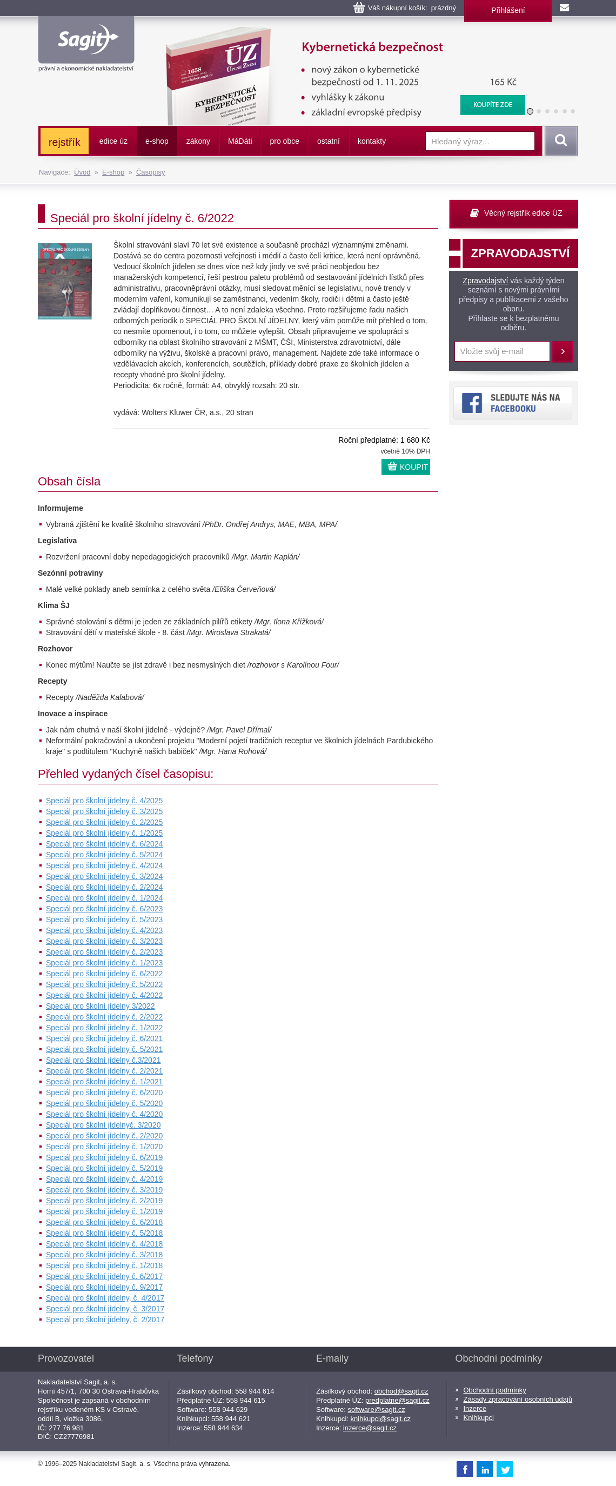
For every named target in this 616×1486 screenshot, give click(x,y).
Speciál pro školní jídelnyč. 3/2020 (103, 1125)
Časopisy (150, 172)
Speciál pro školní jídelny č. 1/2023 (104, 962)
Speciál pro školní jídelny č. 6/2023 (104, 908)
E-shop (113, 172)
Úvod (82, 172)
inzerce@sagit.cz (370, 1428)
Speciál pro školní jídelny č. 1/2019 (104, 1211)
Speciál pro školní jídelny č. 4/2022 (104, 995)
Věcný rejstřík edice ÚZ (523, 213)
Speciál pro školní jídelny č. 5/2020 (104, 1103)
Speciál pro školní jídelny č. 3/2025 (104, 811)
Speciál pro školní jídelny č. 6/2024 (104, 843)
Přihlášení (508, 10)
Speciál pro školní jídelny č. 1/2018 (104, 1265)
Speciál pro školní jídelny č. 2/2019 (104, 1200)
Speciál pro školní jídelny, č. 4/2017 (105, 1298)
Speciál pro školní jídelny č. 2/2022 (104, 1016)
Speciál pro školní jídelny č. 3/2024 (104, 876)
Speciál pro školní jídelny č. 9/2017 (104, 1287)
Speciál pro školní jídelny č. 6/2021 (104, 1038)
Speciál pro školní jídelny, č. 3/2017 (105, 1308)
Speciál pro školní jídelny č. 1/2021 (104, 1081)
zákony (198, 141)
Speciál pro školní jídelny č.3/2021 (103, 1060)
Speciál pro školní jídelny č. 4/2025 (104, 800)
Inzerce (475, 1408)
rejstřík (65, 142)
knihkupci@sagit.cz (381, 1419)
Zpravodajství (485, 280)
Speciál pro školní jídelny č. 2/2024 (104, 887)
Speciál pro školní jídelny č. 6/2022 (104, 973)
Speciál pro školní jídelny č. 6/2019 (104, 1157)
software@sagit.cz (376, 1409)
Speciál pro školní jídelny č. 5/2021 (104, 1049)
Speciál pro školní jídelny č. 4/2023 (104, 930)
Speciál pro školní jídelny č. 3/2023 (104, 941)
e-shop (157, 141)
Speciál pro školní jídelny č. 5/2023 (104, 919)
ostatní (328, 141)
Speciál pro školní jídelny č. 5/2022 (104, 984)
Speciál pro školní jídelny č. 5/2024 (104, 854)
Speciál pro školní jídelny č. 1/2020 (104, 1146)
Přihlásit (562, 352)
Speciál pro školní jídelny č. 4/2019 (104, 1179)
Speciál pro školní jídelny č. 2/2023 (104, 952)
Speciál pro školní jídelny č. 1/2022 (104, 1027)
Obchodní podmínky (495, 1390)
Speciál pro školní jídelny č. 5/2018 (104, 1233)
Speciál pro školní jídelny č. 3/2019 (104, 1189)
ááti (240, 141)
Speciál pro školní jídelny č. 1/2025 (104, 833)
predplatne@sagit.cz (397, 1400)
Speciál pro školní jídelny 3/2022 (100, 1006)
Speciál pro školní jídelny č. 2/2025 (104, 822)
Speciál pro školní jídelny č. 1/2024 (104, 898)
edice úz (113, 141)
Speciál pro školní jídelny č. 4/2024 (104, 865)
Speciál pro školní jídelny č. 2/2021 (104, 1071)
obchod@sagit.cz (401, 1391)
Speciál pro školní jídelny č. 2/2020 (104, 1135)
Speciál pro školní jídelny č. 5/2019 (104, 1168)
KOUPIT (414, 467)
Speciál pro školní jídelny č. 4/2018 (104, 1244)
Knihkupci (479, 1418)
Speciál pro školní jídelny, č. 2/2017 (105, 1319)
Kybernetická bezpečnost (338, 32)
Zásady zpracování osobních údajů (518, 1399)
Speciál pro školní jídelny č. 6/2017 (104, 1276)
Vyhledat (559, 141)
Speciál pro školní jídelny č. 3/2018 (104, 1254)
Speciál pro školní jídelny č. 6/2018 (104, 1222)
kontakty (372, 141)
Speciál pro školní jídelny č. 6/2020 (104, 1092)
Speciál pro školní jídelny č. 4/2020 (104, 1114)
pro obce (284, 141)
